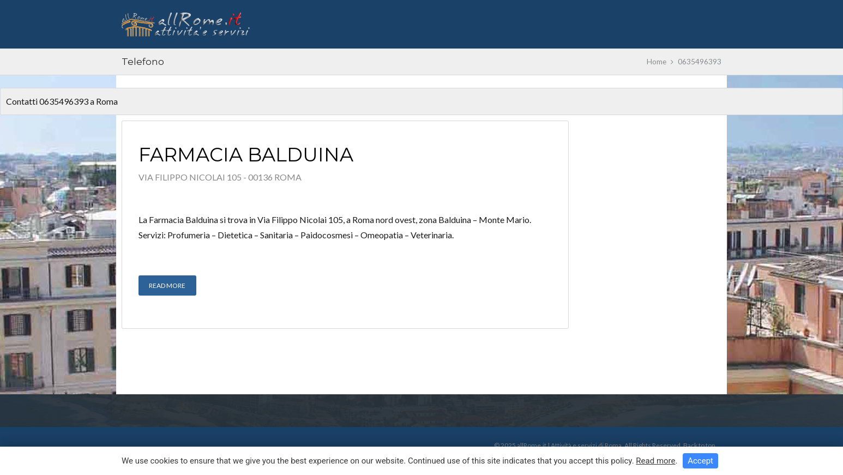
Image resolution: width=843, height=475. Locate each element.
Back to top (699, 445)
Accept (700, 461)
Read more (655, 461)
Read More (167, 285)
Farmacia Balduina (246, 154)
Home (656, 61)
